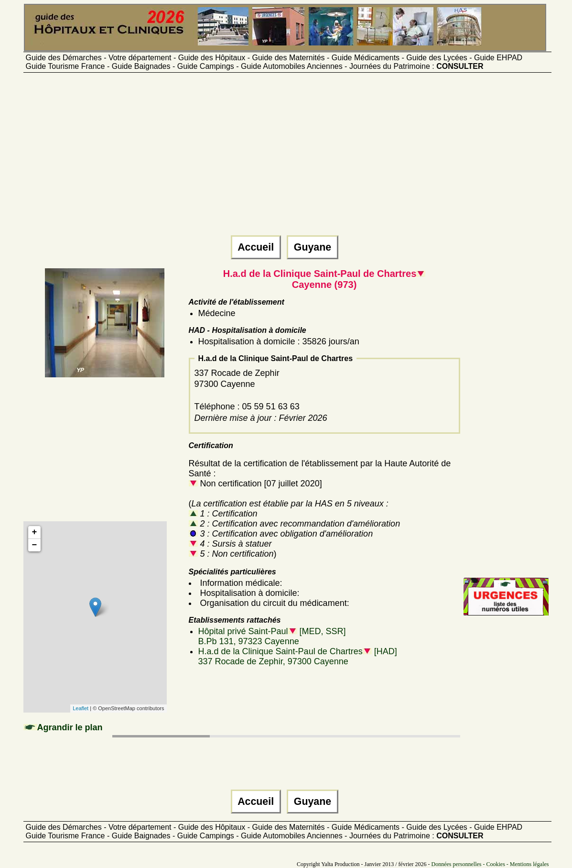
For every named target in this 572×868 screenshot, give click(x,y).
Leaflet (80, 708)
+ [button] (34, 532)
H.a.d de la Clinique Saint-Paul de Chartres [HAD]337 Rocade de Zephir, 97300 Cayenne (297, 656)
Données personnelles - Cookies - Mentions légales (490, 864)
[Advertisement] (286, 158)
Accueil (256, 247)
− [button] (34, 545)
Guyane (312, 247)
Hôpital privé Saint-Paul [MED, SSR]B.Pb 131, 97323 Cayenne (272, 636)
